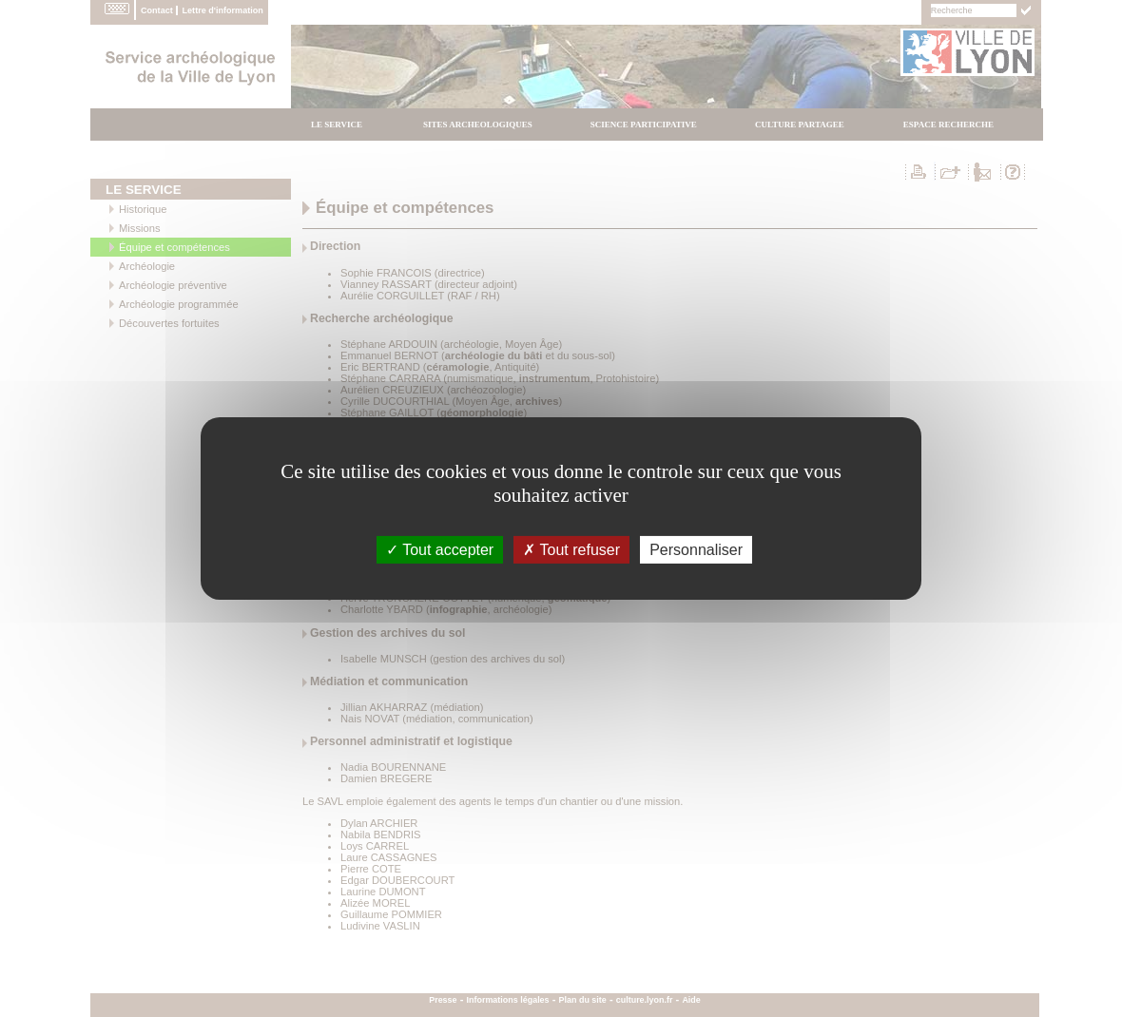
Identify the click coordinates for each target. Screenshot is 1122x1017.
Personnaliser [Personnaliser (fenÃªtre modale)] (696, 550)
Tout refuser (571, 550)
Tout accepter (439, 550)
